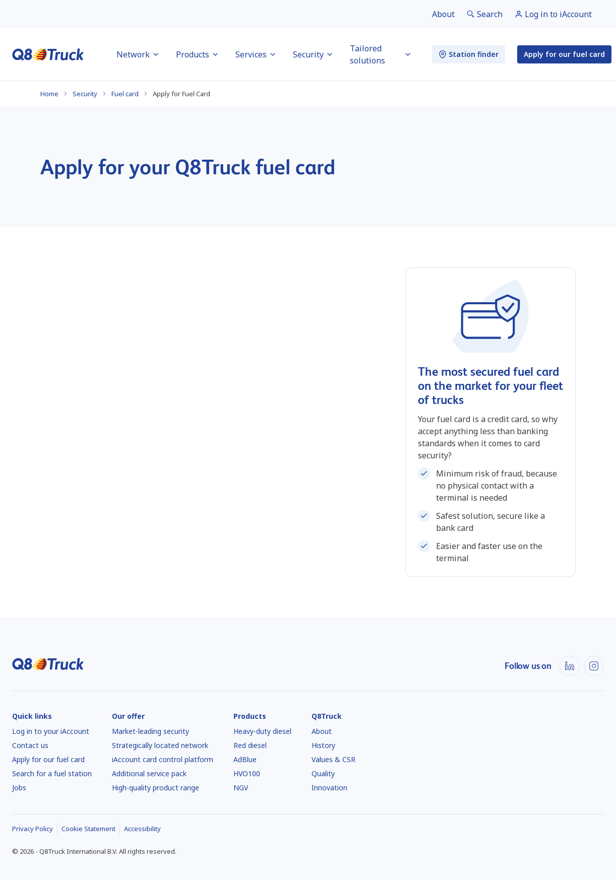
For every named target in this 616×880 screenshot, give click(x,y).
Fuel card (125, 93)
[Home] (48, 54)
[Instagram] (594, 666)
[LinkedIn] (570, 666)
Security (85, 93)
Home (49, 93)
